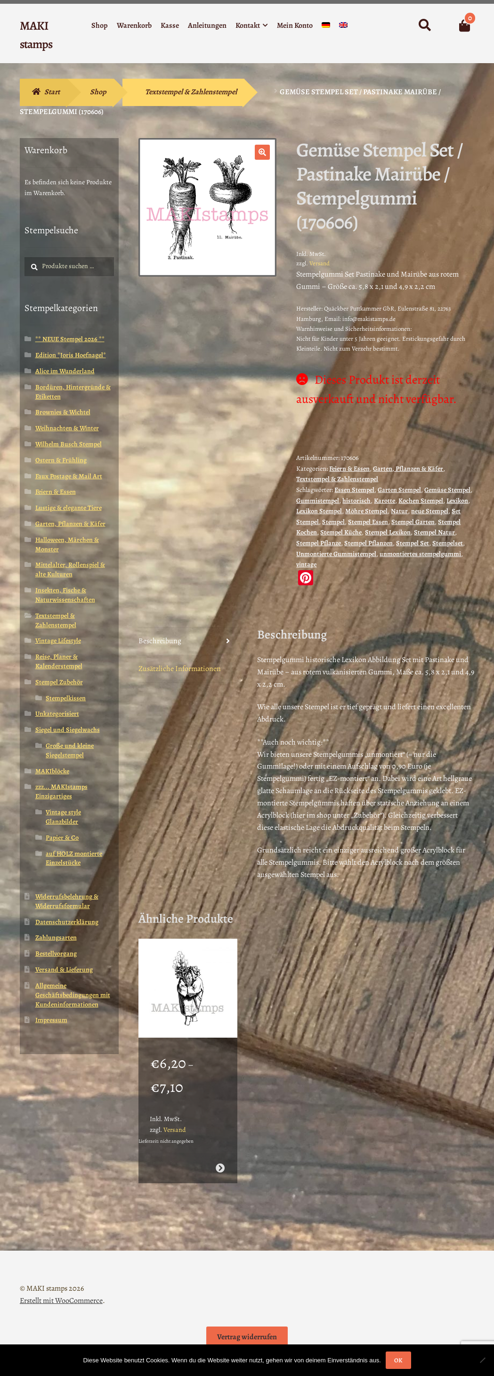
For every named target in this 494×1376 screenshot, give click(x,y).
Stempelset (447, 543)
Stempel (333, 521)
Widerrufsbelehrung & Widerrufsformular (66, 901)
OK (398, 1360)
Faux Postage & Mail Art (68, 476)
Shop (99, 25)
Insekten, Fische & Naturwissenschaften (65, 595)
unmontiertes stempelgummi (420, 553)
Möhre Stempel (366, 511)
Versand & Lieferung (64, 969)
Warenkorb (134, 25)
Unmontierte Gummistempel (336, 553)
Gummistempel (317, 500)
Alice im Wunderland (65, 371)
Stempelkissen (66, 698)
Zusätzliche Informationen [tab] (179, 668)
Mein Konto (295, 25)
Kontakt (247, 25)
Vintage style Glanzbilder (63, 817)
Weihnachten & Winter (67, 428)
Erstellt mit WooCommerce (61, 1300)
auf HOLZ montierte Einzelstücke (74, 858)
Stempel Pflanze (318, 543)
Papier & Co (62, 837)
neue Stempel (429, 511)
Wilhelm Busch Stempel (68, 444)
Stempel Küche (341, 532)
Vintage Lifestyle (58, 640)
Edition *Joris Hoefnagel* (70, 355)
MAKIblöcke (52, 771)
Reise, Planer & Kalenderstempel (58, 661)
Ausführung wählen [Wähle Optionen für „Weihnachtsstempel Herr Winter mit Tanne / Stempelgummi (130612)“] (220, 1167)
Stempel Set (412, 543)
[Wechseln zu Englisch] (343, 27)
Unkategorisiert (57, 713)
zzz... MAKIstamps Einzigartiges (61, 791)
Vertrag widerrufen (247, 1337)
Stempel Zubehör (59, 682)
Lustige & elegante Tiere (68, 507)
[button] (262, 152)
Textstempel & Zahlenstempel (191, 92)
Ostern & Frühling (61, 460)
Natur (399, 511)
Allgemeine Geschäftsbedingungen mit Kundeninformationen (72, 995)
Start (52, 92)
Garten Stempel (399, 489)
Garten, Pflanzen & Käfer (408, 468)
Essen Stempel (354, 489)
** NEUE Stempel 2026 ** (70, 339)
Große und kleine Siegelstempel (70, 750)
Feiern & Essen (349, 468)
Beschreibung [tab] (159, 641)
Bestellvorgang (56, 953)
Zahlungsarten (56, 937)
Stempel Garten (413, 521)
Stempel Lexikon (388, 532)
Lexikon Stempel (319, 511)
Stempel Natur (434, 532)
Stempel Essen (368, 521)
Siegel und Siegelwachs (67, 729)
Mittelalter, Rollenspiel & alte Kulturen (70, 569)
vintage (306, 564)
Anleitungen (207, 25)
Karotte (384, 500)
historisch (356, 500)
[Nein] (482, 1360)
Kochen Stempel (420, 500)
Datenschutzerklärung (66, 921)
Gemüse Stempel (447, 489)
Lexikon (457, 500)
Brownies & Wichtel (62, 412)
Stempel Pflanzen (368, 543)
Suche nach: (424, 25)
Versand (319, 263)
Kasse (170, 25)
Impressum (51, 1020)
